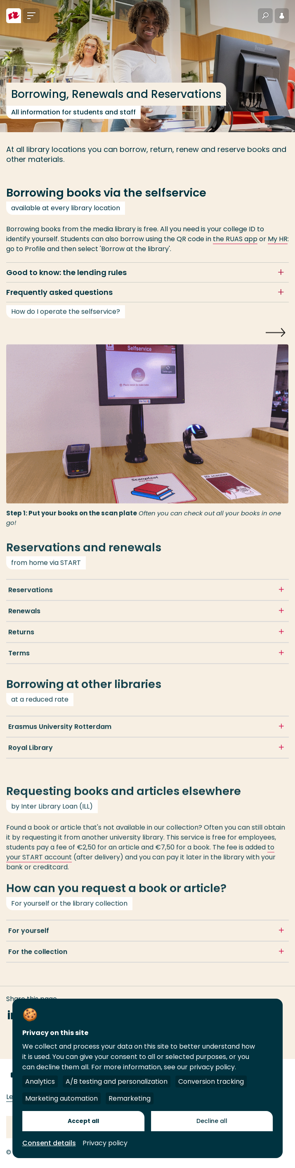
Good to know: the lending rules (66, 272)
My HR (278, 239)
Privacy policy (105, 1143)
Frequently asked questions (59, 292)
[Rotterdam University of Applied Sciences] (13, 15)
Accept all (83, 1121)
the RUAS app (235, 239)
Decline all (211, 1121)
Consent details (49, 1143)
